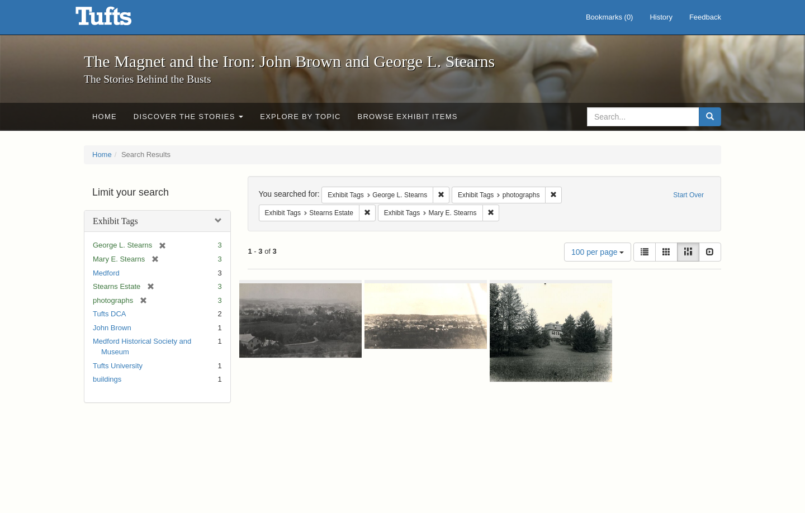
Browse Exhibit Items (408, 116)
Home (104, 116)
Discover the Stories (189, 116)
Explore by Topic (300, 116)
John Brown (112, 328)
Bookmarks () (609, 17)
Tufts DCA (109, 314)
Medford (106, 273)
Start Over (688, 195)
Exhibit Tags (115, 221)
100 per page (597, 252)
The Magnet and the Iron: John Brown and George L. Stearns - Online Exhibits (117, 20)
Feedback (705, 17)
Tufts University (118, 366)
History (661, 17)
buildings (107, 379)
